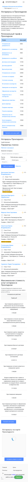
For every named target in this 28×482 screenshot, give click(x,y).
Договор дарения (7, 65)
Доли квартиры (6, 104)
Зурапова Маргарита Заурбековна (7, 196)
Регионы (4, 470)
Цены (14, 467)
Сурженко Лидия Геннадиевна (10, 264)
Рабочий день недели (16, 157)
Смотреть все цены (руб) (12, 133)
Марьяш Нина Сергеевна (9, 212)
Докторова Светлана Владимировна (7, 173)
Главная (4, 467)
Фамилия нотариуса (6, 151)
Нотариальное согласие (9, 73)
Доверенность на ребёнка (9, 58)
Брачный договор (7, 69)
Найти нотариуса (8, 166)
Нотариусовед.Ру (11, 2)
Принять (18, 477)
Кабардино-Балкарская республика (12, 6)
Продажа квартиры (7, 107)
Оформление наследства (9, 91)
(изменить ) (15, 8)
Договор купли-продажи (9, 62)
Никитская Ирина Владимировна (6, 226)
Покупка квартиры (7, 111)
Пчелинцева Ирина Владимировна (7, 246)
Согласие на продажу (8, 76)
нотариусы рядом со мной (14, 459)
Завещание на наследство (9, 87)
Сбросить (18, 166)
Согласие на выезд (7, 80)
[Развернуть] (24, 2)
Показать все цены (8, 421)
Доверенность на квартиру (9, 49)
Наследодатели (17, 470)
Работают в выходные (7, 148)
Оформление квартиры (8, 100)
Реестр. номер (3, 158)
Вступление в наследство (9, 84)
